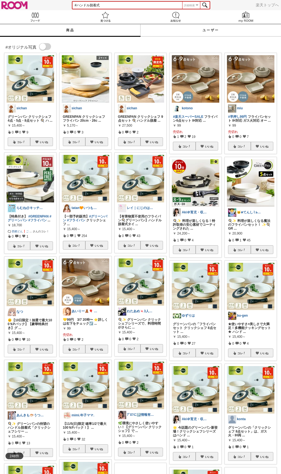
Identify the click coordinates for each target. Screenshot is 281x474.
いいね (44, 142)
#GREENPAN (38, 216)
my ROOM (246, 17)
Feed (35, 17)
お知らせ (175, 17)
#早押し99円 (237, 117)
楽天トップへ (267, 5)
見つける (105, 17)
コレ (21, 142)
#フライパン (37, 220)
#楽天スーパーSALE (188, 117)
